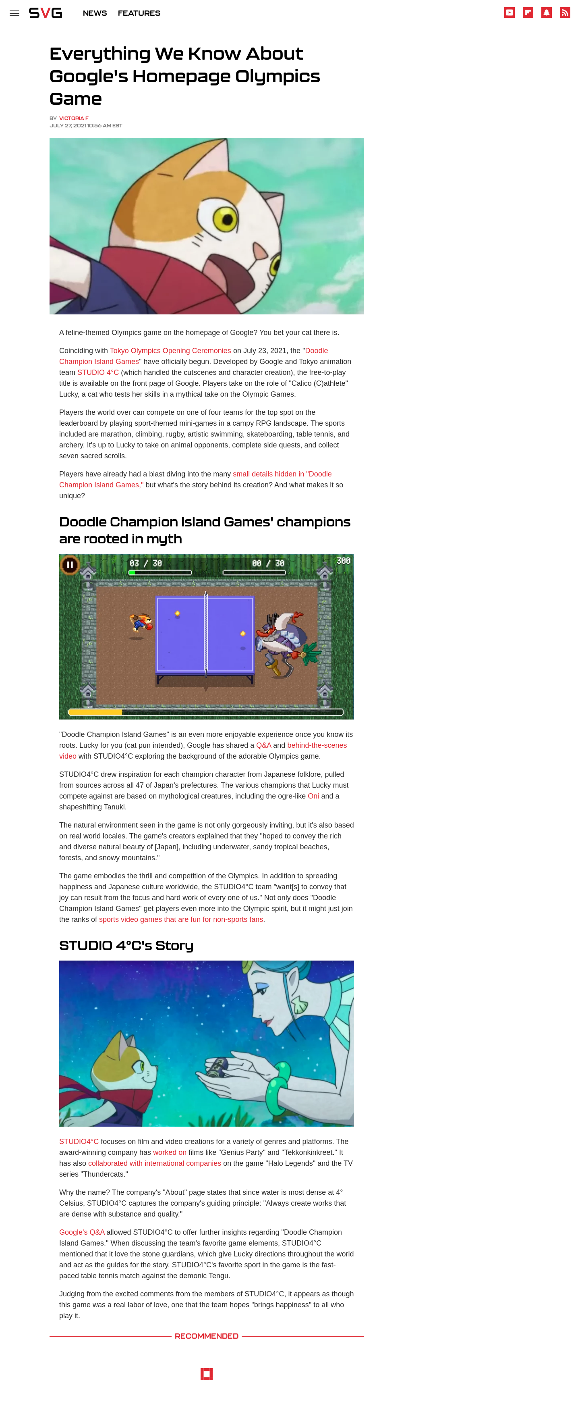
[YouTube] (509, 16)
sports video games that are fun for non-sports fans (180, 919)
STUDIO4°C (79, 1142)
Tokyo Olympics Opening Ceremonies (170, 351)
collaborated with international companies (154, 1163)
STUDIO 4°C (98, 372)
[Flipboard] (528, 16)
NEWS (95, 12)
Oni (313, 796)
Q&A (263, 745)
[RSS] (565, 16)
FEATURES (139, 12)
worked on (169, 1152)
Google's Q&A (82, 1232)
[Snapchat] (546, 16)
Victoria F (74, 118)
